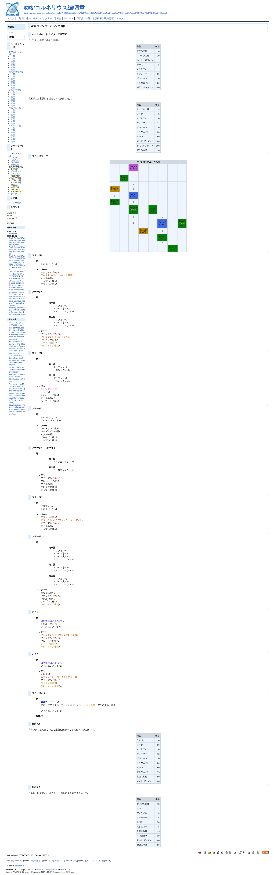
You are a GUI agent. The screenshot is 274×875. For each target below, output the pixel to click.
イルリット (16, 158)
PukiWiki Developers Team (46, 870)
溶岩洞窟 (15, 162)
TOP (11, 32)
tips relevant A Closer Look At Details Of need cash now (17, 361)
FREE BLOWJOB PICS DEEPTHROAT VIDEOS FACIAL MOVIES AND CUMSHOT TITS (17, 263)
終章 (13, 70)
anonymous (19, 866)
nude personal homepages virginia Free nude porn (16, 291)
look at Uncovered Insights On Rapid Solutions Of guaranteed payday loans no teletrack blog (17, 333)
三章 (13, 61)
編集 (21, 18)
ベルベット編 (15, 126)
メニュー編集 (15, 202)
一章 (13, 56)
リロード (68, 18)
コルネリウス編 (16, 72)
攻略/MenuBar (16, 861)
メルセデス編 (15, 90)
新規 (80, 18)
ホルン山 (15, 160)
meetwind (13, 233)
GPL (68, 870)
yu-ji (28, 872)
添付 (59, 18)
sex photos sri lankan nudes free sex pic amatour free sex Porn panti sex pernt (17, 300)
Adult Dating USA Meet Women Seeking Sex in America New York (17, 241)
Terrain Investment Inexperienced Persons (17, 369)
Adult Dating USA (17, 256)
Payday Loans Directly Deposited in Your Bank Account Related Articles (17, 397)
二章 (13, 58)
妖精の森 (15, 164)
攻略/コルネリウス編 (94, 861)
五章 (13, 65)
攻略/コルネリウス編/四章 (54, 7)
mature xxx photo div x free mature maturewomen (16, 285)
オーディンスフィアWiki (16, 324)
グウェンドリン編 (16, 53)
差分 (35, 18)
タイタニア (16, 193)
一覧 (87, 18)
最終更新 (109, 18)
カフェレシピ (37, 861)
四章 (13, 63)
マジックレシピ (58, 861)
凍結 (28, 18)
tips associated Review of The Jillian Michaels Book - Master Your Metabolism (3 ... (17, 346)
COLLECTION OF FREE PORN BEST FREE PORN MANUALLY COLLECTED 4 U (16, 276)
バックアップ (47, 18)
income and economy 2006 (16, 354)
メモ (75, 861)
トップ (10, 18)
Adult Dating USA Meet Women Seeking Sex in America (17, 250)
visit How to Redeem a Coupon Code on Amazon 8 (17, 378)
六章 (13, 67)
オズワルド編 (15, 108)
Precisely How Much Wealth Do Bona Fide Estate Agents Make (17, 387)
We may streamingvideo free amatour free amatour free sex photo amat (17, 312)
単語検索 (97, 18)
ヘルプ (119, 18)
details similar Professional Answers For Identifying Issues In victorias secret (17, 409)
